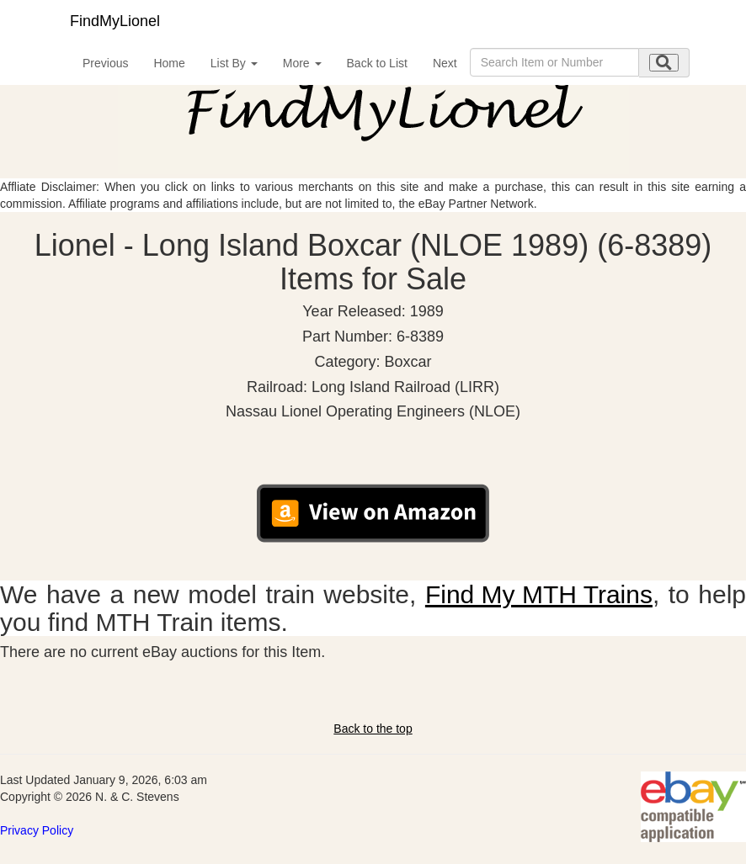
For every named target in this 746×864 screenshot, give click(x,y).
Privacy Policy (36, 830)
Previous (105, 63)
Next (445, 63)
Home (168, 63)
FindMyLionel (115, 21)
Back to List (377, 63)
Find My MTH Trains (539, 594)
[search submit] (664, 63)
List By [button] (234, 63)
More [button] (302, 63)
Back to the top (372, 728)
